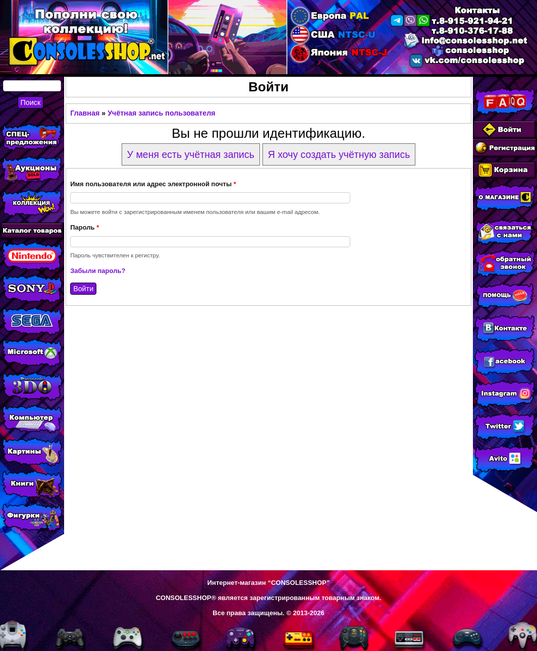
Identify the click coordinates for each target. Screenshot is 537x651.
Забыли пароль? (97, 271)
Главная (84, 113)
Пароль (84, 227)
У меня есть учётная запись (190, 154)
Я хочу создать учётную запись (339, 154)
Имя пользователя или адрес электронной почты (153, 184)
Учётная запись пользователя (161, 113)
